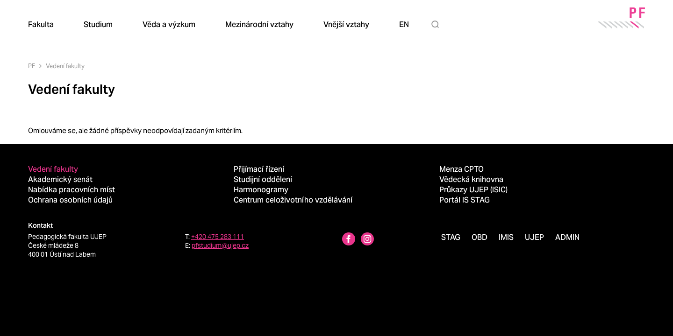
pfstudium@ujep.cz (220, 245)
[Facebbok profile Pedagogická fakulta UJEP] (348, 240)
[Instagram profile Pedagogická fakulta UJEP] (367, 240)
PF (31, 66)
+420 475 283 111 (217, 236)
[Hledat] (437, 24)
